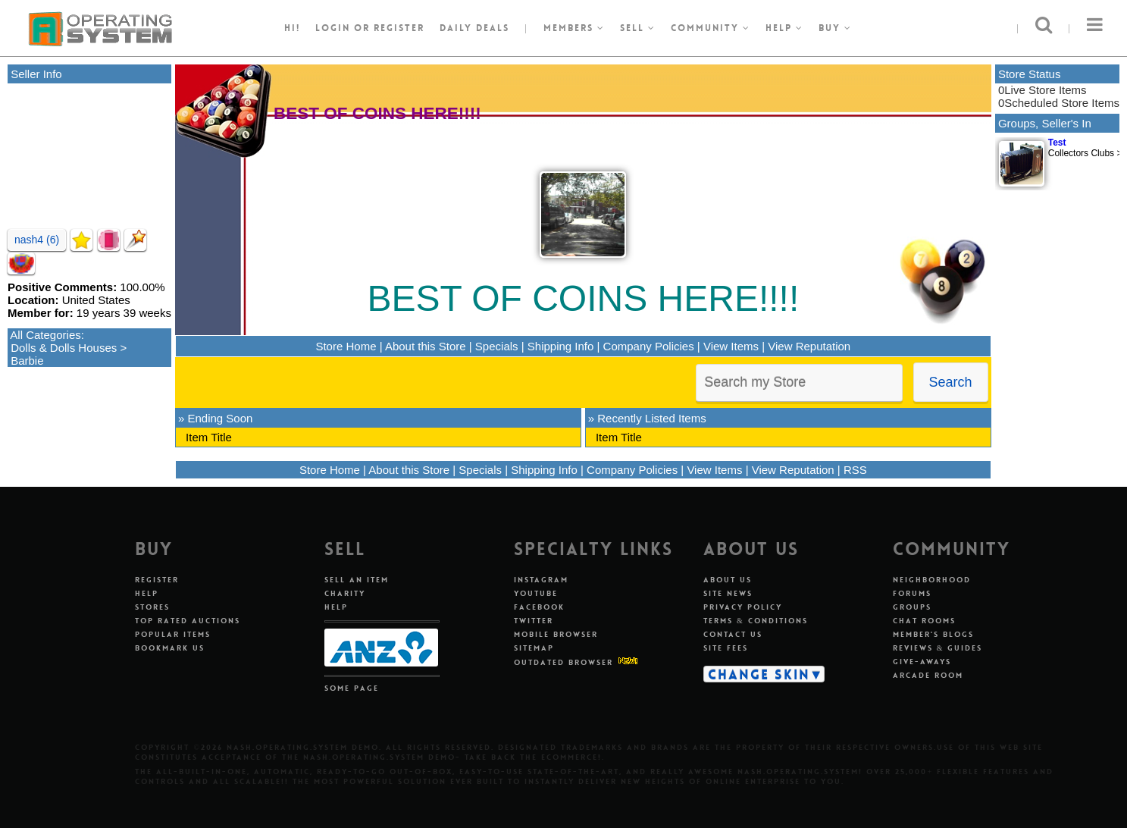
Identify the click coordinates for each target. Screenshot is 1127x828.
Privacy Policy (742, 607)
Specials (496, 346)
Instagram (541, 580)
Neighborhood (932, 580)
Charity (344, 593)
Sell (638, 28)
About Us (727, 580)
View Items (731, 346)
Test (1057, 142)
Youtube (536, 593)
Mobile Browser (556, 634)
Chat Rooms (924, 621)
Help (784, 28)
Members (574, 28)
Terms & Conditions (755, 621)
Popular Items (173, 634)
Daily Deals (474, 28)
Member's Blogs (933, 634)
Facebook (539, 607)
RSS (855, 469)
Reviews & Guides (938, 648)
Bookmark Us (170, 648)
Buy (835, 28)
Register (157, 580)
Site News (728, 593)
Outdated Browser (563, 662)
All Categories (45, 334)
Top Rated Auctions (187, 621)
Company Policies (648, 346)
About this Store (425, 346)
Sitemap (534, 648)
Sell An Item (356, 580)
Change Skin (759, 674)
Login (332, 28)
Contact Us (732, 634)
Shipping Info (560, 346)
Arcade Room (928, 675)
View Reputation (809, 346)
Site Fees (725, 648)
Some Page (351, 688)
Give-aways (922, 661)
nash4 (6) (36, 240)
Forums (912, 593)
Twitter (533, 621)
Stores (152, 607)
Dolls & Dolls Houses (64, 347)
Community (710, 28)
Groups (912, 607)
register (399, 28)
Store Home (345, 346)
